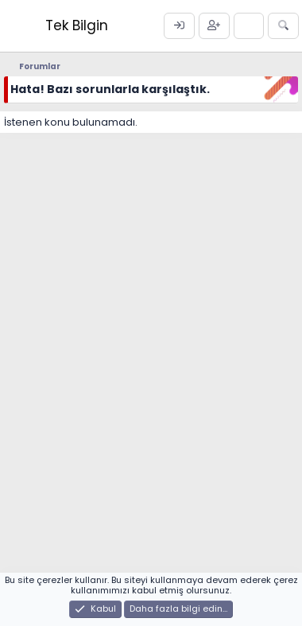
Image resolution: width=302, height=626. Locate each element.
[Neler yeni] (249, 26)
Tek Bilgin (76, 25)
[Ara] (283, 26)
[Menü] (18, 26)
